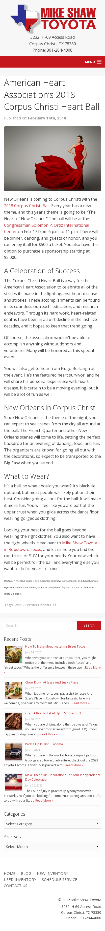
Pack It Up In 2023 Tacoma (44, 744)
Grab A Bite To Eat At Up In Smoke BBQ (53, 713)
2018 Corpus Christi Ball (26, 206)
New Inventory (52, 873)
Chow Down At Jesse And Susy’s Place (51, 682)
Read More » (81, 703)
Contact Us (15, 885)
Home (9, 873)
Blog (26, 873)
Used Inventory (20, 879)
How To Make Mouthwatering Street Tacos (55, 646)
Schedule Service (59, 879)
